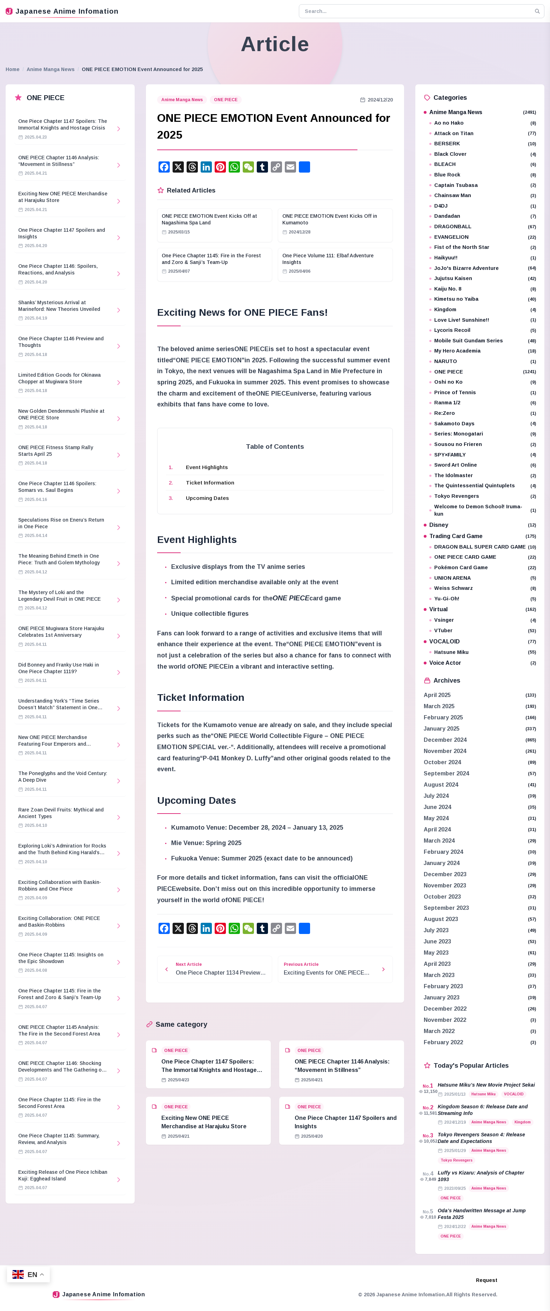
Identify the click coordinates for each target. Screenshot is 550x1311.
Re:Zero (482, 413)
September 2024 (446, 773)
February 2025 (443, 717)
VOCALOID (480, 641)
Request (486, 1280)
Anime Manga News (51, 69)
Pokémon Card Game (482, 568)
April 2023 (437, 964)
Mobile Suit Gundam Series (482, 341)
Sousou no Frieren (482, 444)
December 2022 (445, 1009)
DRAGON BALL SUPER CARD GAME (482, 547)
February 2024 (443, 852)
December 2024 (445, 740)
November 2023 (445, 885)
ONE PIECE (225, 99)
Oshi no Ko (482, 382)
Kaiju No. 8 (482, 289)
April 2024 (437, 829)
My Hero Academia (482, 351)
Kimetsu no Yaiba (482, 299)
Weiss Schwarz (482, 588)
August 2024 (441, 785)
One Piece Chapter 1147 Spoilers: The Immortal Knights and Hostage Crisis (209, 1070)
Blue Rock (482, 175)
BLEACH (482, 164)
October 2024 (442, 762)
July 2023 (436, 930)
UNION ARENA (482, 578)
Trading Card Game (480, 536)
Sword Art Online (482, 465)
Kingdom (482, 310)
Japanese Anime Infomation (62, 11)
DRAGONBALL (482, 227)
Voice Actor (480, 663)
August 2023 (441, 919)
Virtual (480, 609)
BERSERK (482, 144)
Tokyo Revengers (482, 496)
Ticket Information (210, 483)
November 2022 (445, 1020)
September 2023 (446, 908)
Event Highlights (207, 467)
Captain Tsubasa (482, 185)
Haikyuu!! (482, 258)
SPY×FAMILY (482, 455)
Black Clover (482, 154)
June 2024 (437, 807)
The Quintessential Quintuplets (482, 486)
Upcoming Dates (207, 498)
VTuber (482, 631)
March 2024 (439, 841)
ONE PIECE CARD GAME (482, 557)
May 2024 (436, 818)
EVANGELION (482, 237)
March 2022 (439, 1031)
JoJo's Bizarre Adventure (482, 268)
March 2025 (439, 706)
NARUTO (482, 361)
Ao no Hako (482, 123)
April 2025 (437, 695)
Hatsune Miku (482, 652)
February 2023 (443, 986)
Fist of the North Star (482, 247)
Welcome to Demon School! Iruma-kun (482, 510)
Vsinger (482, 620)
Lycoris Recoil (482, 330)
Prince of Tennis (482, 393)
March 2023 (439, 975)
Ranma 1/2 (482, 403)
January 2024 (442, 863)
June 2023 (437, 941)
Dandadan (482, 216)
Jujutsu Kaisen (482, 278)
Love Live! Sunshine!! (482, 320)
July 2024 (436, 796)
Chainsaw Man (482, 195)
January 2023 (442, 997)
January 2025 (442, 729)
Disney (480, 525)
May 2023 (436, 953)
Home (13, 69)
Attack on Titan (482, 134)
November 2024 (445, 751)
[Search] (537, 11)
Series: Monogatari (482, 434)
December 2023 (445, 874)
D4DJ (482, 206)
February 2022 (443, 1042)
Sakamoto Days (482, 424)
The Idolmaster (482, 476)
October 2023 (442, 897)
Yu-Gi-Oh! (482, 599)
